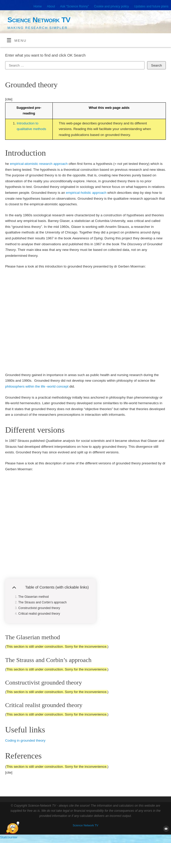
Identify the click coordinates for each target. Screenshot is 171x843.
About (51, 6)
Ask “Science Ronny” (74, 6)
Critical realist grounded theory (39, 613)
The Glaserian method (33, 597)
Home (38, 6)
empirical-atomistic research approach (39, 164)
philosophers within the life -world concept (36, 386)
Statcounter (8, 837)
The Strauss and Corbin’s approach (42, 602)
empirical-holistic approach (86, 193)
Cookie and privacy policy (111, 6)
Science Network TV (38, 20)
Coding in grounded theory (25, 740)
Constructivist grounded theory (39, 608)
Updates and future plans (151, 6)
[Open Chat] (12, 828)
